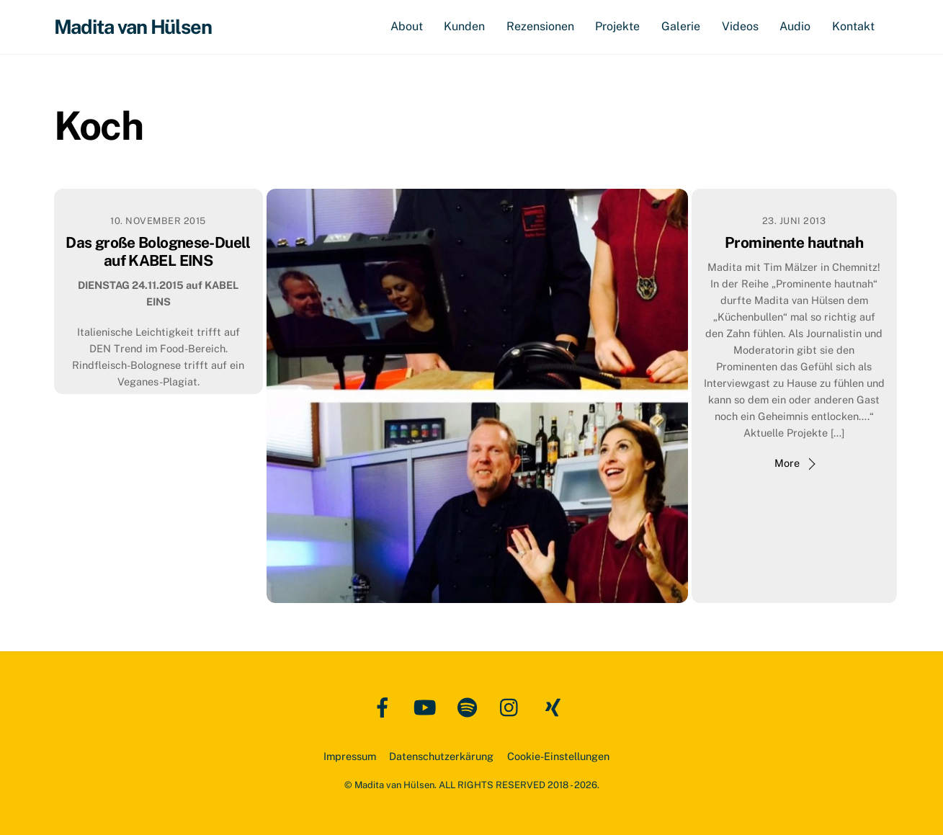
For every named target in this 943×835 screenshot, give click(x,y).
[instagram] (512, 706)
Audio (794, 26)
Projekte (617, 26)
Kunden (464, 26)
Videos (740, 26)
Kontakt (853, 26)
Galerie (680, 26)
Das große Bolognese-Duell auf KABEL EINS (158, 251)
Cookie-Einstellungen (558, 756)
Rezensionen (540, 26)
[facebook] (385, 706)
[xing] (555, 706)
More (787, 463)
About (406, 26)
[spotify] (470, 706)
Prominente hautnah (794, 242)
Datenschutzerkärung (441, 756)
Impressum (349, 756)
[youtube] (427, 706)
